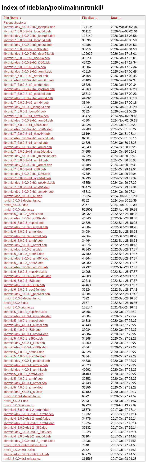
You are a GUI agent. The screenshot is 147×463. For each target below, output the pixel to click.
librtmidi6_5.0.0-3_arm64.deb (23, 263)
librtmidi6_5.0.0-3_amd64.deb (24, 253)
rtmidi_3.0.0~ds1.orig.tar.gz (22, 458)
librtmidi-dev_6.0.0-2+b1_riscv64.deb (29, 138)
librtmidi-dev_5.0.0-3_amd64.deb (26, 258)
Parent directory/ (15, 22)
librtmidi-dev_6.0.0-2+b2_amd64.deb (29, 80)
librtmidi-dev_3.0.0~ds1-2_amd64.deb (29, 440)
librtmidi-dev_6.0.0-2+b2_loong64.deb (29, 27)
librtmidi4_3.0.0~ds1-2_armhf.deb (26, 409)
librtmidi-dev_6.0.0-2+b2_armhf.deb (28, 71)
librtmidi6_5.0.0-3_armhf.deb (23, 240)
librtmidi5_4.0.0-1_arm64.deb (23, 374)
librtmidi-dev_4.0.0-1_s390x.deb (25, 347)
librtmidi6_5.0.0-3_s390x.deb (23, 214)
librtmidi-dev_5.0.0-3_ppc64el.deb (27, 294)
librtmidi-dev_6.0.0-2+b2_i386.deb (27, 62)
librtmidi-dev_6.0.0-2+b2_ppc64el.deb (29, 89)
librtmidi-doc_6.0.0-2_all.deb (23, 196)
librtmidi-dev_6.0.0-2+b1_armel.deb (28, 147)
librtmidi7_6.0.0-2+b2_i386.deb (25, 67)
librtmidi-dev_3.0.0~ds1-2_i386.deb (27, 432)
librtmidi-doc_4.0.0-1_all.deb (23, 392)
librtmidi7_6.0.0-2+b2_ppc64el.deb (27, 93)
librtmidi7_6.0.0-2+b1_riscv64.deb (27, 133)
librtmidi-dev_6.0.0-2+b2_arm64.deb (28, 98)
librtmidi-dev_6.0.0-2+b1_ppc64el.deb (29, 182)
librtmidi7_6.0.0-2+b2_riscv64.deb (27, 58)
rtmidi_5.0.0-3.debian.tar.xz (22, 298)
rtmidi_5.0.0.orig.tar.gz (19, 307)
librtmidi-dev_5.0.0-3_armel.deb (25, 236)
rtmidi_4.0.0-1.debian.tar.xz (22, 396)
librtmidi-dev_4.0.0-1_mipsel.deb (26, 325)
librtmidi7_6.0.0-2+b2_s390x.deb (26, 49)
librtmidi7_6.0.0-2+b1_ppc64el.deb (27, 178)
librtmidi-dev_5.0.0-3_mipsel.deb (26, 227)
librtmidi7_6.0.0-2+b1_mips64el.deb (28, 151)
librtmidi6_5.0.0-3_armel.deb (23, 231)
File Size (88, 17)
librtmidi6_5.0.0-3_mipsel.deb (24, 222)
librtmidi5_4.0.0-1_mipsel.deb (24, 320)
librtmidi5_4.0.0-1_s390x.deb (23, 338)
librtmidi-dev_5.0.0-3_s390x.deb (25, 218)
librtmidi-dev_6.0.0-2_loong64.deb (27, 107)
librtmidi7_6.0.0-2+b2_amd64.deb (26, 84)
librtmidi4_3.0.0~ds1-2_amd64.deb (27, 436)
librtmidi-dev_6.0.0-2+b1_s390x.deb (28, 129)
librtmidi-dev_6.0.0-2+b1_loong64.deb (29, 35)
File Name (11, 17)
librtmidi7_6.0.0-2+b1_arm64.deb (26, 116)
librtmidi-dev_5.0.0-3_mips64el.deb (27, 276)
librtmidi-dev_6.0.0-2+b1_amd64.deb (29, 191)
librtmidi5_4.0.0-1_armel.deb (23, 387)
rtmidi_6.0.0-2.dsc (16, 205)
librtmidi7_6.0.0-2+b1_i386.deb (25, 169)
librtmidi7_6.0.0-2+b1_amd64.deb (26, 187)
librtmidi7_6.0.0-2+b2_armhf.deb (26, 76)
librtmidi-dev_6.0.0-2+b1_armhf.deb (28, 165)
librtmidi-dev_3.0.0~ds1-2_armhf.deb (29, 414)
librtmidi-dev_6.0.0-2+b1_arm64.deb (28, 120)
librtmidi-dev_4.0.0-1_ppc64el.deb (27, 360)
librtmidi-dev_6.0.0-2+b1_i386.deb (27, 173)
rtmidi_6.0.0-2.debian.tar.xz (22, 200)
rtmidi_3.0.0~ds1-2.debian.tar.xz (25, 445)
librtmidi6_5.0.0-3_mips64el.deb (25, 271)
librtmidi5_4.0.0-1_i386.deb (22, 329)
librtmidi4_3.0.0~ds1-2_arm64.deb (27, 418)
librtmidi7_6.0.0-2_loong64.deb (25, 111)
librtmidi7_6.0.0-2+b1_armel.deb (26, 142)
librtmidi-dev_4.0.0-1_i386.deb (24, 343)
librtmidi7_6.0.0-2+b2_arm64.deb (26, 102)
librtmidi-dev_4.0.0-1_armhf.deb (25, 369)
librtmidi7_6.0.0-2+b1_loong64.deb (27, 40)
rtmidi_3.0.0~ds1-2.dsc (19, 449)
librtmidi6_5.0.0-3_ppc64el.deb (25, 289)
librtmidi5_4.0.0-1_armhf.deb (23, 378)
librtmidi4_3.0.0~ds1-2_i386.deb (25, 427)
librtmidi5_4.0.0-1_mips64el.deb (25, 311)
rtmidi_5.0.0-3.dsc (16, 302)
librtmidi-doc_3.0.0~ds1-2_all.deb (26, 454)
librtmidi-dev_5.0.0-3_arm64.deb (26, 267)
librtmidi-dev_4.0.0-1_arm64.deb (26, 365)
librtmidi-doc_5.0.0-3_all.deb (23, 249)
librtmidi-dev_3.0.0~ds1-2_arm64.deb (29, 423)
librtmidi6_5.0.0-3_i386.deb (22, 280)
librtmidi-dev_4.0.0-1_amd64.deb (26, 334)
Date (114, 17)
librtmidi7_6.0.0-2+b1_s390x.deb (26, 124)
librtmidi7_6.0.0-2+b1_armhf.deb (26, 160)
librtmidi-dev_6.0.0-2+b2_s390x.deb (28, 44)
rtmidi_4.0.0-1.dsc (16, 401)
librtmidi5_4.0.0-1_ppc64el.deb (25, 356)
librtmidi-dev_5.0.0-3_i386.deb (24, 285)
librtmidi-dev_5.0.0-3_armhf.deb (25, 245)
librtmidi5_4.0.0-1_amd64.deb (24, 352)
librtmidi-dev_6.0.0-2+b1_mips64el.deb (30, 156)
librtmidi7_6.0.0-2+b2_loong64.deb (27, 31)
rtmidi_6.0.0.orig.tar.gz (19, 209)
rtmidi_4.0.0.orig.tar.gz (19, 405)
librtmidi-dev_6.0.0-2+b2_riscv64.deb (29, 53)
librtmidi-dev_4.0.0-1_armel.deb (25, 383)
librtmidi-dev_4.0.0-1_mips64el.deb (27, 316)
